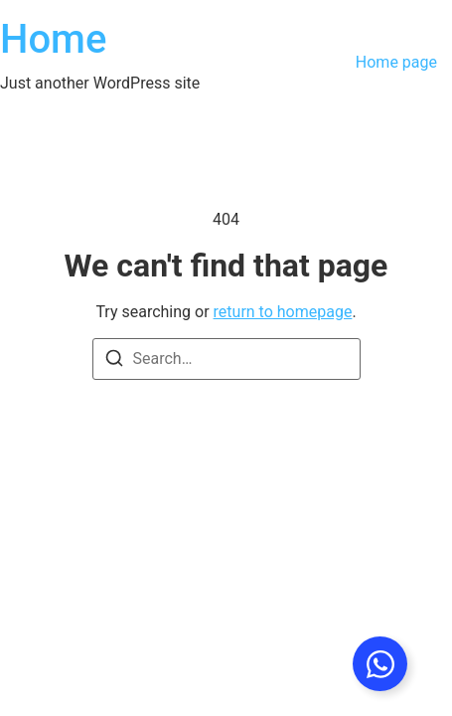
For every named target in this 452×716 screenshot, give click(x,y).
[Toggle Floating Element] (380, 663)
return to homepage (283, 311)
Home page (396, 62)
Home (53, 39)
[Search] (114, 361)
